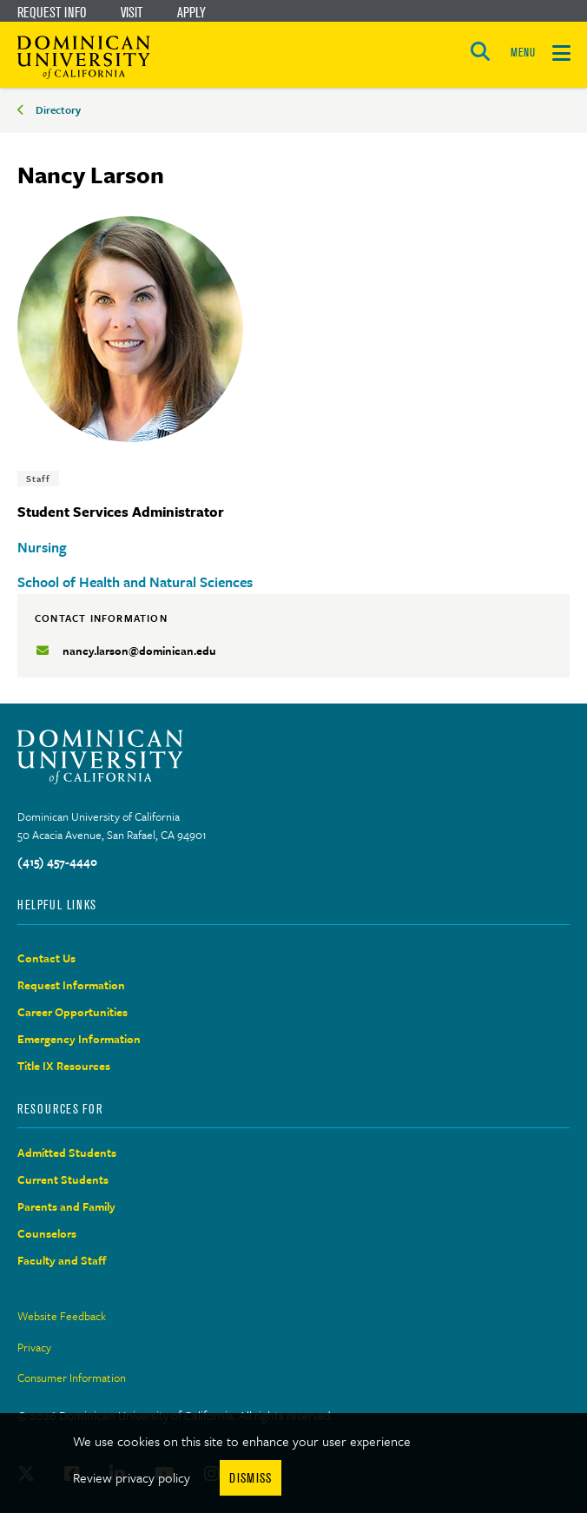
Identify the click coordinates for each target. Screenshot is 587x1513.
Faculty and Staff (62, 1260)
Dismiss (250, 1478)
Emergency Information (79, 1038)
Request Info (51, 12)
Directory (58, 109)
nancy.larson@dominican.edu (139, 650)
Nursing (42, 547)
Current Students (63, 1179)
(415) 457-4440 (57, 861)
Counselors (46, 1233)
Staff (38, 478)
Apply (191, 12)
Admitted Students (66, 1152)
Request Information (71, 985)
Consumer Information (71, 1377)
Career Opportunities (72, 1012)
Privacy (34, 1347)
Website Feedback (61, 1316)
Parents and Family (66, 1206)
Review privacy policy (131, 1477)
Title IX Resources (63, 1065)
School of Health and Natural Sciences (135, 582)
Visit (131, 12)
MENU (523, 52)
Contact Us (46, 958)
